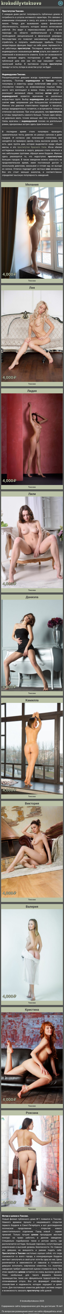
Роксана (32, 1113)
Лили (32, 494)
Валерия (32, 906)
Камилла (31, 700)
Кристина (32, 1009)
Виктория (32, 803)
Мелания (32, 184)
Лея (32, 288)
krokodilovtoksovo (29, 3)
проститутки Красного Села (31, 147)
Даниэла (32, 597)
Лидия (32, 391)
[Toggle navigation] (60, 3)
